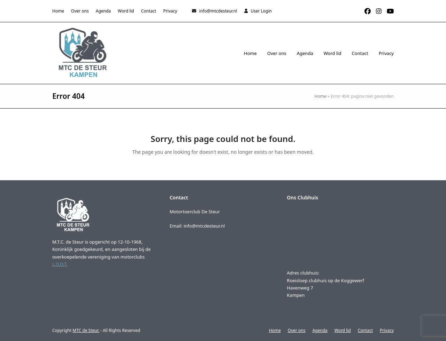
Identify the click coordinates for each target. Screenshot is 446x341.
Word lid (342, 330)
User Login (261, 11)
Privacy (387, 330)
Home (320, 96)
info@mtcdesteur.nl (218, 11)
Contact (365, 330)
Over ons (297, 330)
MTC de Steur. (85, 330)
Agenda (319, 330)
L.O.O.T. (60, 264)
